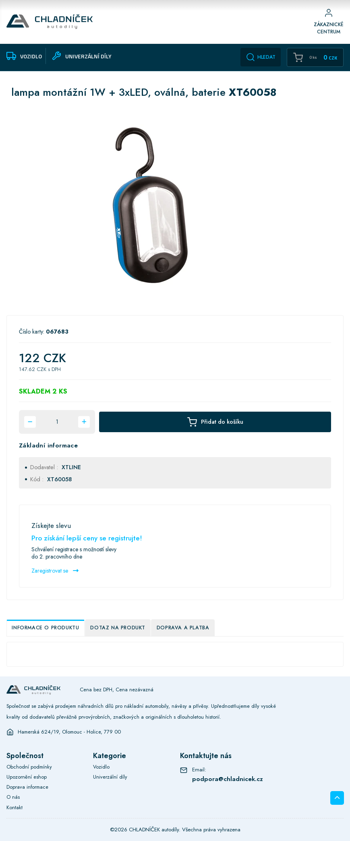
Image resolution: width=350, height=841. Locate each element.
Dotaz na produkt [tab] (117, 627)
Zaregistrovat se (55, 571)
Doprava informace (27, 787)
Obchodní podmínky (29, 767)
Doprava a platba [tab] (183, 627)
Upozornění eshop (26, 777)
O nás (13, 797)
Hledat (260, 57)
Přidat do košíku (215, 422)
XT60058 (59, 479)
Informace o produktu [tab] (45, 627)
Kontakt (14, 807)
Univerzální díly (110, 777)
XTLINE (71, 467)
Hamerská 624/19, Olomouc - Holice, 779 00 (69, 732)
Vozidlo (101, 767)
